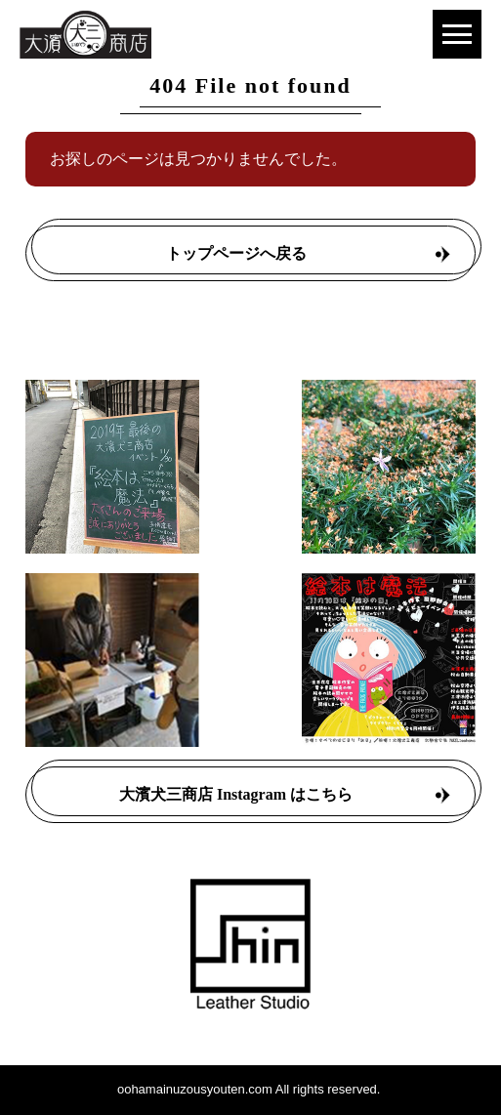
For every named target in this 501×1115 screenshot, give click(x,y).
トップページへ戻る (236, 253)
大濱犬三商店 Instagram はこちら (236, 794)
